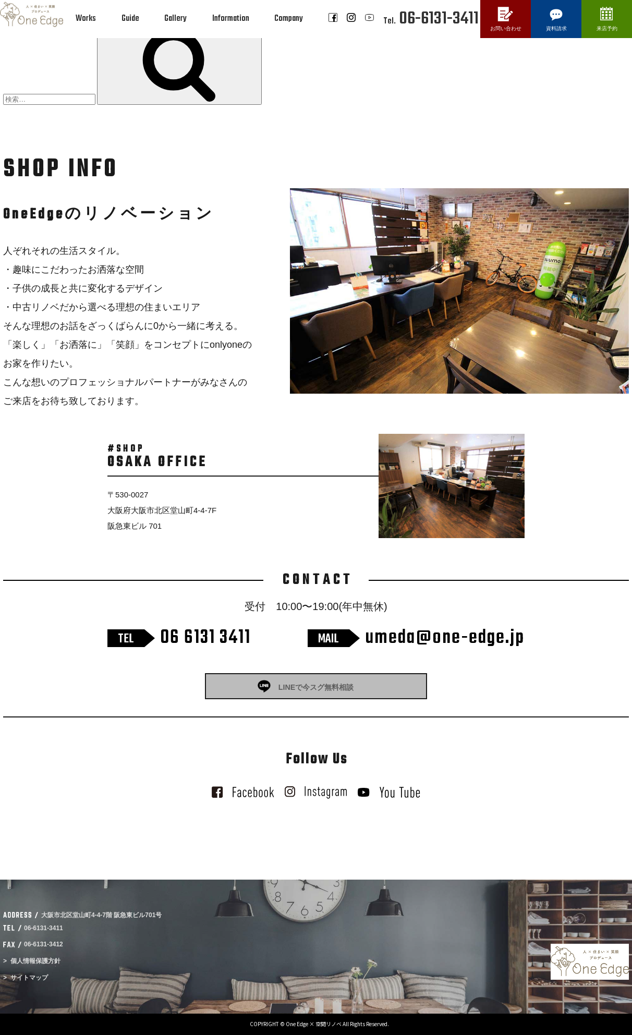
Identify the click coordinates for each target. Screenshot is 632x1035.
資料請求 (556, 28)
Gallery (175, 19)
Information (230, 19)
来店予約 (607, 28)
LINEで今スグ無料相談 (316, 687)
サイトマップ (29, 977)
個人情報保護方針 (35, 961)
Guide (130, 19)
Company (288, 19)
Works (86, 19)
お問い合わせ (505, 28)
